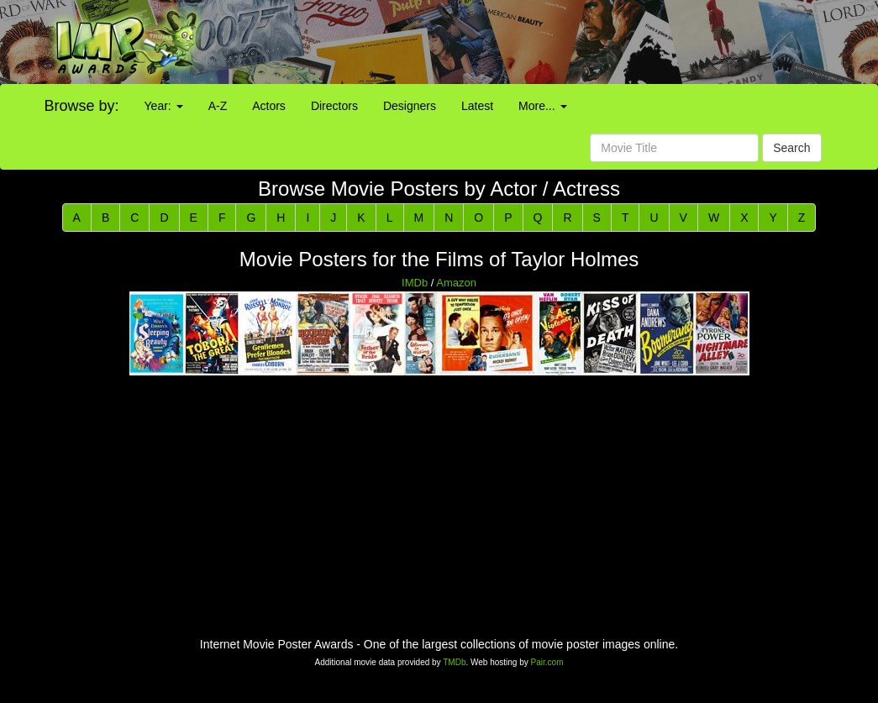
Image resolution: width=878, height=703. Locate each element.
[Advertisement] (548, 42)
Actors (269, 106)
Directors (334, 106)
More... (542, 106)
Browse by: (82, 105)
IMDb (415, 282)
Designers (409, 106)
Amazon (456, 282)
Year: (164, 106)
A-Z (218, 106)
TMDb (454, 662)
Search (791, 148)
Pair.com (547, 662)
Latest (477, 106)
